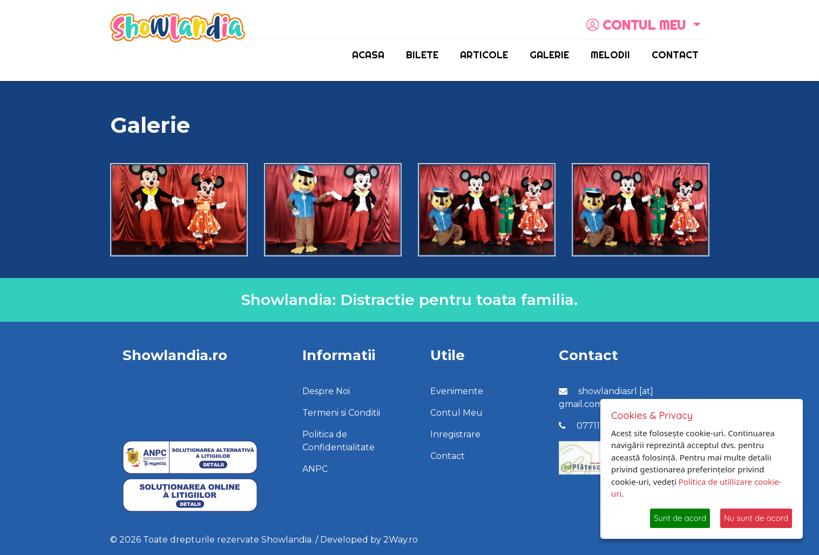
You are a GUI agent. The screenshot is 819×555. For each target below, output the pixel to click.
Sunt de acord (680, 518)
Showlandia (286, 539)
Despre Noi (326, 391)
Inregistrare (455, 434)
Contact (675, 55)
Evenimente (456, 391)
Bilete (422, 55)
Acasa (368, 55)
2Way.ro (400, 539)
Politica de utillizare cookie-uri (696, 487)
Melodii (610, 55)
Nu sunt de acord (756, 518)
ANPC (315, 469)
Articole (484, 55)
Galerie (549, 55)
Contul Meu (456, 413)
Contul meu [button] (637, 25)
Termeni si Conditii (341, 413)
